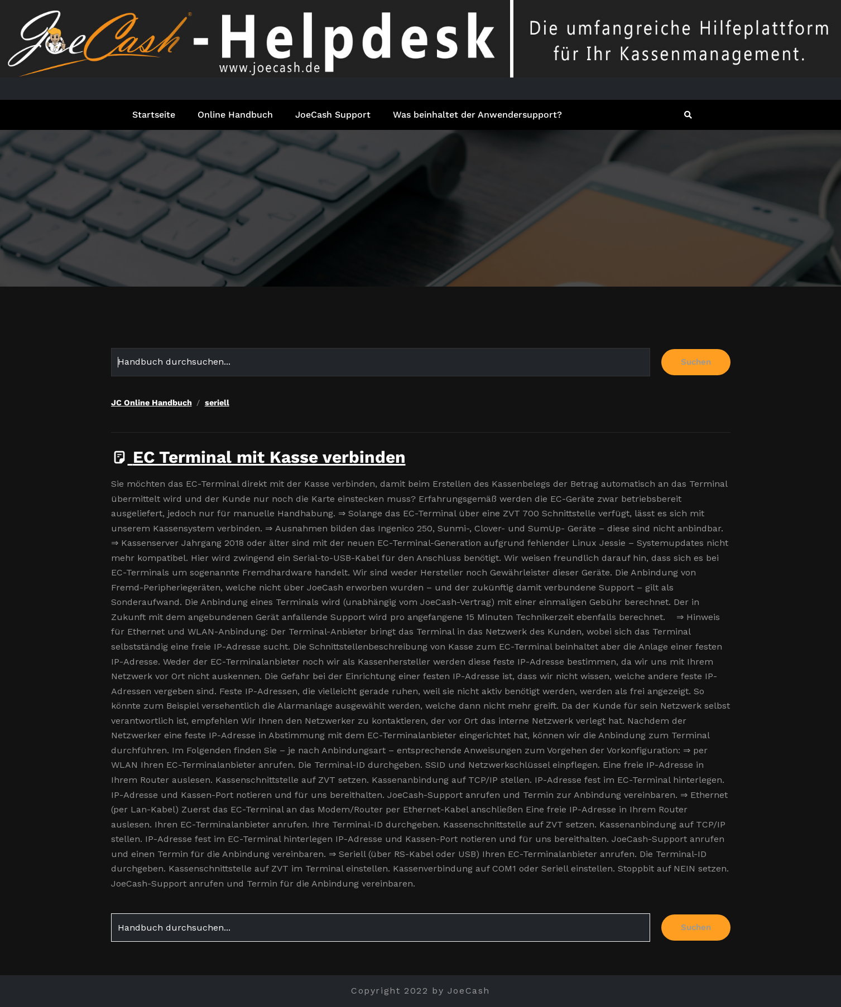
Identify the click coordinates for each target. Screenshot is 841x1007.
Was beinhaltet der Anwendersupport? (477, 114)
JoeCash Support (333, 114)
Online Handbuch (235, 114)
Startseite (153, 114)
